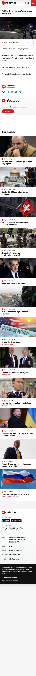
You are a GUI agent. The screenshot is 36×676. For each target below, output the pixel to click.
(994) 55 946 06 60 (15, 555)
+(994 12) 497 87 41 (15, 550)
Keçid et (7, 111)
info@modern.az (14, 559)
